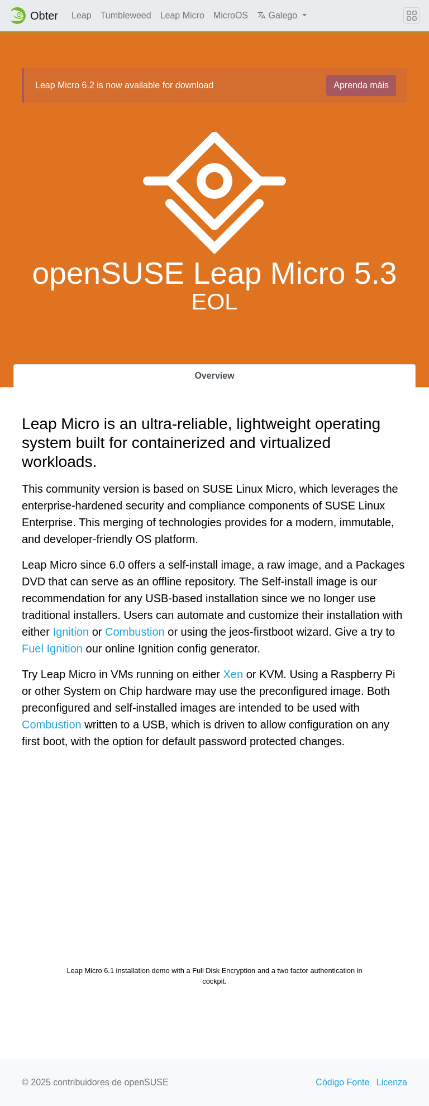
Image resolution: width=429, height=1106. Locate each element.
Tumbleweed (126, 15)
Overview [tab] (214, 375)
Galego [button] (278, 15)
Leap (82, 15)
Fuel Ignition (52, 648)
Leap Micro (182, 15)
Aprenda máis (361, 85)
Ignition (71, 632)
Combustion (135, 632)
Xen (233, 674)
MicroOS (230, 15)
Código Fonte (342, 1082)
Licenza (391, 1082)
